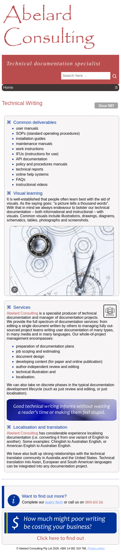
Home (8, 87)
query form (54, 502)
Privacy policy (96, 548)
